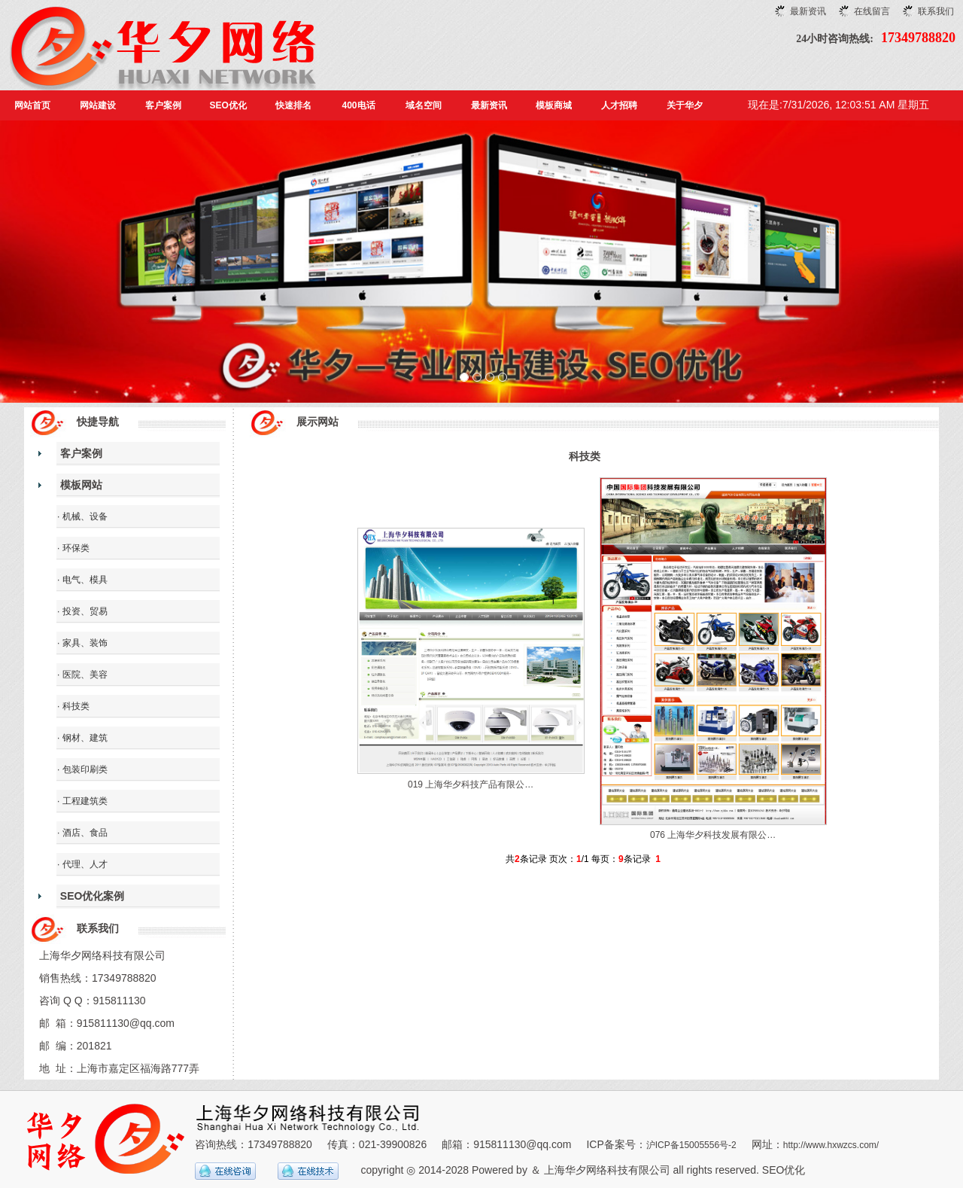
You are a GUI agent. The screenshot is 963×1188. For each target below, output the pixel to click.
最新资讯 (808, 11)
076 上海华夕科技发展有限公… (713, 835)
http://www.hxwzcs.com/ (831, 1145)
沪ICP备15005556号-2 (691, 1145)
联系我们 (936, 11)
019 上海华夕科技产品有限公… (470, 784)
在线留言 (872, 11)
